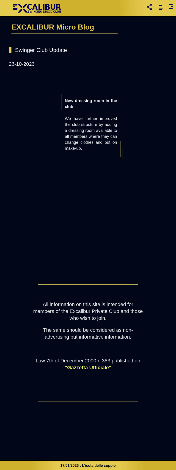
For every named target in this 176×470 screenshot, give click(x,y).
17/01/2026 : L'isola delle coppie (88, 465)
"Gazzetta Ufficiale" (88, 367)
